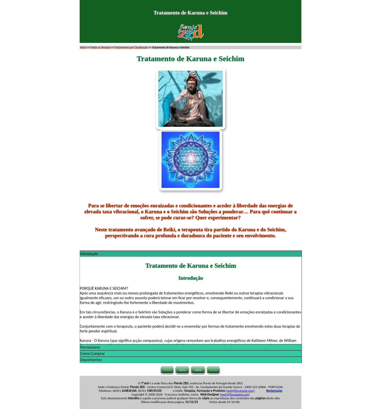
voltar (198, 370)
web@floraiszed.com (234, 394)
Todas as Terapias (100, 47)
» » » (214, 370)
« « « (168, 370)
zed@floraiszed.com (240, 391)
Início (83, 47)
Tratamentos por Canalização (131, 47)
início (182, 370)
